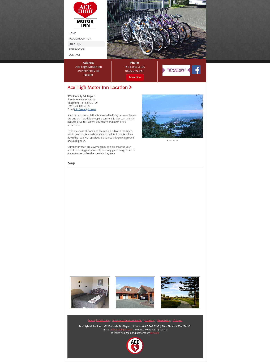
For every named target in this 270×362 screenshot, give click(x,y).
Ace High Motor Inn (99, 320)
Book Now (135, 77)
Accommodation (80, 38)
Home (72, 33)
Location (75, 44)
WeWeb (154, 332)
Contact (74, 54)
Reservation (77, 49)
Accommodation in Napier (127, 320)
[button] (110, 29)
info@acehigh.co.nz (85, 109)
